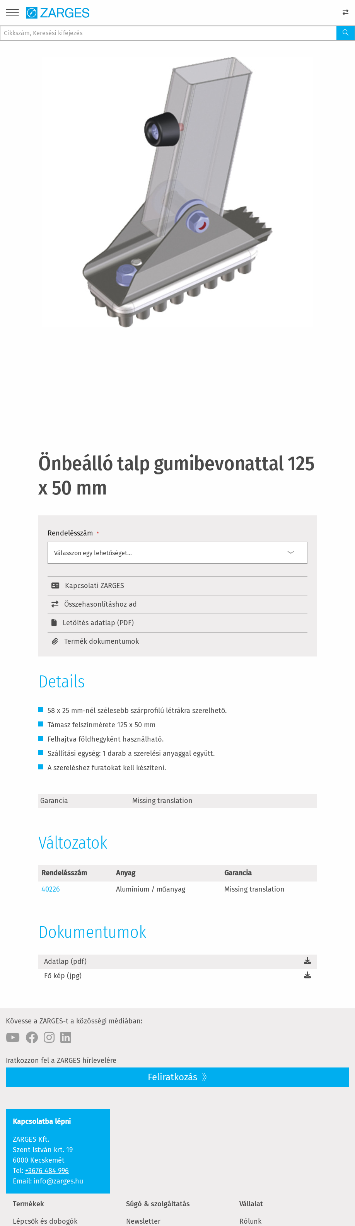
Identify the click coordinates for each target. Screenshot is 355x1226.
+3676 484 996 (47, 1170)
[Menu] (12, 14)
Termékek (28, 1204)
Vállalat (251, 1204)
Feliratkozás (174, 1077)
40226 (50, 889)
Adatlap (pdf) (65, 961)
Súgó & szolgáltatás (158, 1204)
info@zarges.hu (58, 1181)
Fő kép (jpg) (63, 976)
